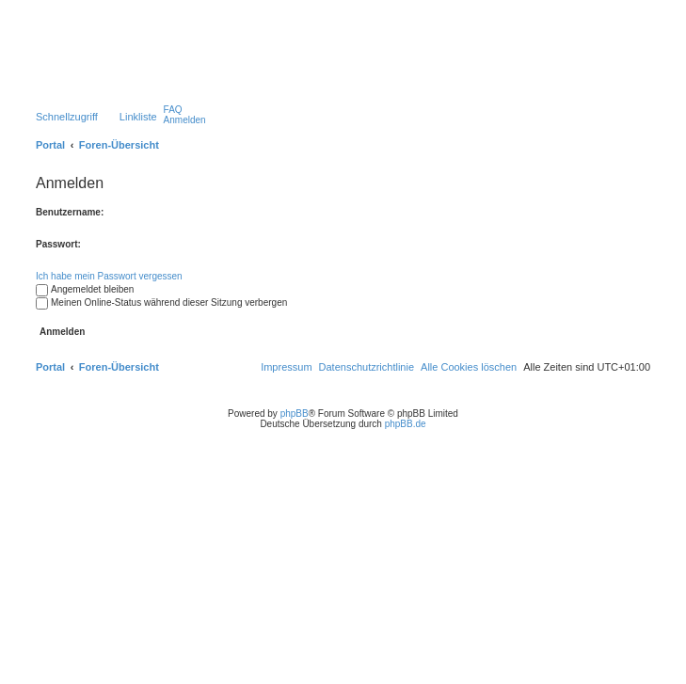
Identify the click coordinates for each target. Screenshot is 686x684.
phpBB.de (405, 424)
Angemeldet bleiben (85, 289)
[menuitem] (173, 109)
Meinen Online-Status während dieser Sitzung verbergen (161, 302)
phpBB (294, 413)
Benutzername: (70, 212)
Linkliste (138, 116)
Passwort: (58, 244)
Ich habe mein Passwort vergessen (109, 276)
